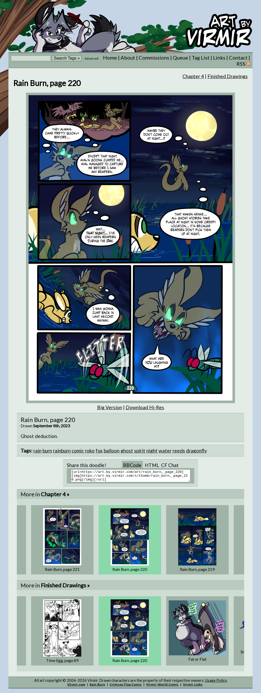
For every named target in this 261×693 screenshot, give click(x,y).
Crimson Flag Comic (126, 687)
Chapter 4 (193, 76)
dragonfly (196, 451)
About (128, 57)
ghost (127, 451)
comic (78, 451)
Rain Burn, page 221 (62, 571)
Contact (238, 57)
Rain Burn (97, 687)
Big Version (109, 407)
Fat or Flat (197, 661)
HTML (152, 465)
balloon (112, 451)
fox (99, 451)
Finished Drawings (227, 76)
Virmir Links (193, 687)
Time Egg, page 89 (62, 662)
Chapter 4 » (55, 496)
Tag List (201, 57)
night (152, 451)
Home (110, 57)
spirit (139, 451)
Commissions (154, 57)
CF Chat (170, 465)
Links (219, 57)
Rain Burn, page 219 (197, 571)
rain (37, 451)
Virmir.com (76, 687)
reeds (179, 451)
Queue (180, 57)
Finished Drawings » (65, 587)
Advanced (91, 58)
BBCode (132, 465)
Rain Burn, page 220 (129, 571)
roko (90, 451)
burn (47, 451)
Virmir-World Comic (162, 687)
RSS (243, 64)
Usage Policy (216, 682)
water (165, 451)
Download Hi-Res (145, 407)
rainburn (62, 451)
